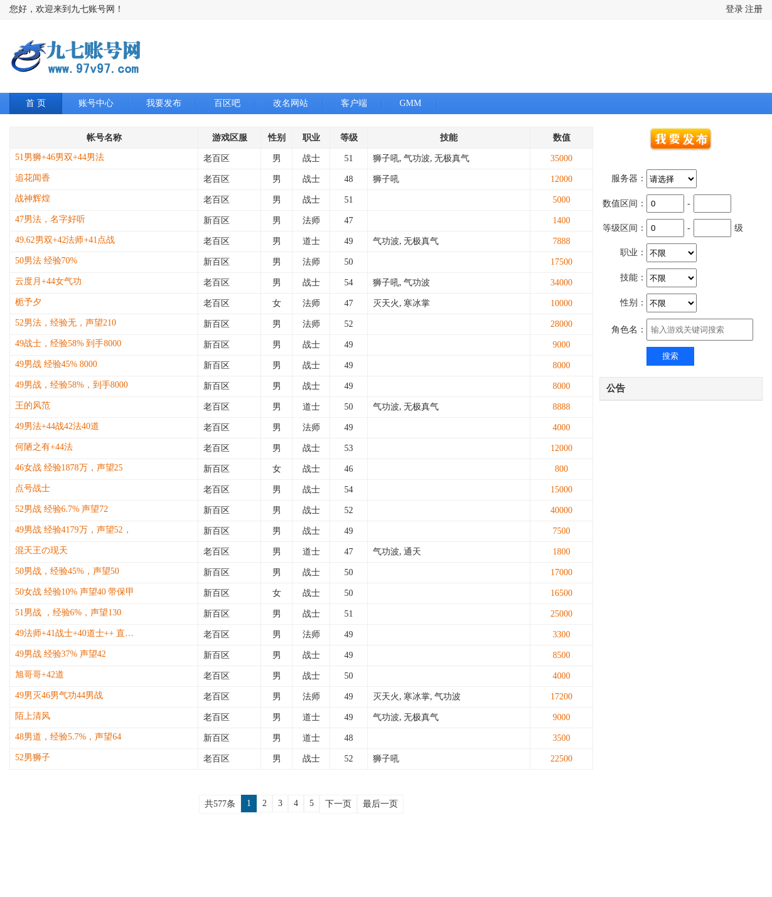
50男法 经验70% (46, 260)
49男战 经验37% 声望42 (60, 654)
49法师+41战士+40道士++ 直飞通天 (78, 633)
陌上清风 (32, 716)
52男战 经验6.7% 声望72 (61, 509)
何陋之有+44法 (44, 447)
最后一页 (380, 804)
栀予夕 (28, 302)
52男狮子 (32, 757)
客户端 (354, 103)
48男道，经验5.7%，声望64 (68, 736)
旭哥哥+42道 (39, 674)
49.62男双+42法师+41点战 (65, 240)
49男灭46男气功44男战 (59, 695)
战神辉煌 (32, 198)
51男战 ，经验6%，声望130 (68, 612)
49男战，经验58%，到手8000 (71, 385)
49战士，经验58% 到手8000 (68, 343)
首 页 (36, 103)
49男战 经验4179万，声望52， (73, 529)
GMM (411, 103)
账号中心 (96, 103)
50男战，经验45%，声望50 (67, 571)
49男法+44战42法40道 (57, 426)
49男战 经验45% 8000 (56, 364)
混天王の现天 (41, 550)
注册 (754, 9)
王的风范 (32, 405)
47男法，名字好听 (50, 219)
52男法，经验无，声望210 (65, 322)
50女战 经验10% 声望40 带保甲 (74, 592)
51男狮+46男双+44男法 (59, 157)
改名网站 (290, 103)
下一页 (338, 804)
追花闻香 (32, 178)
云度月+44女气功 (48, 281)
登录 (734, 9)
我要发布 (163, 103)
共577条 (220, 804)
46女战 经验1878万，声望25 (69, 467)
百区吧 (227, 103)
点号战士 (32, 488)
